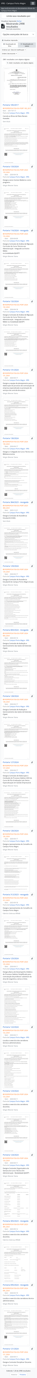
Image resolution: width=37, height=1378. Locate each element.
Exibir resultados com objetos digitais (20, 63)
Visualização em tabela (27, 45)
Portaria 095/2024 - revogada (15, 1285)
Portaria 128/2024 (11, 696)
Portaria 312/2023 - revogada (15, 894)
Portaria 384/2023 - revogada (15, 502)
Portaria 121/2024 (11, 1349)
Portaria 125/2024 (11, 958)
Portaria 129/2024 (11, 566)
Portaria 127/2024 (11, 762)
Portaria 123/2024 (11, 1091)
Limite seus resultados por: (18, 16)
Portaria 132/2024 (11, 301)
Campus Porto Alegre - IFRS (19, 113)
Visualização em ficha (9, 45)
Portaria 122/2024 (11, 1027)
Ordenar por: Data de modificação (13, 50)
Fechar (19, 21)
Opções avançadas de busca (15, 34)
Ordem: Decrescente (9, 54)
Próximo (23, 1375)
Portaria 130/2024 (11, 438)
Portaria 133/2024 (11, 166)
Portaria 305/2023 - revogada (15, 1221)
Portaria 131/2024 (11, 370)
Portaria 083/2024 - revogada (15, 630)
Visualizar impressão (10, 40)
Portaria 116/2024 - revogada (15, 230)
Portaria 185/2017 (11, 105)
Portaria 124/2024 (11, 1155)
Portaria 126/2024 (11, 831)
